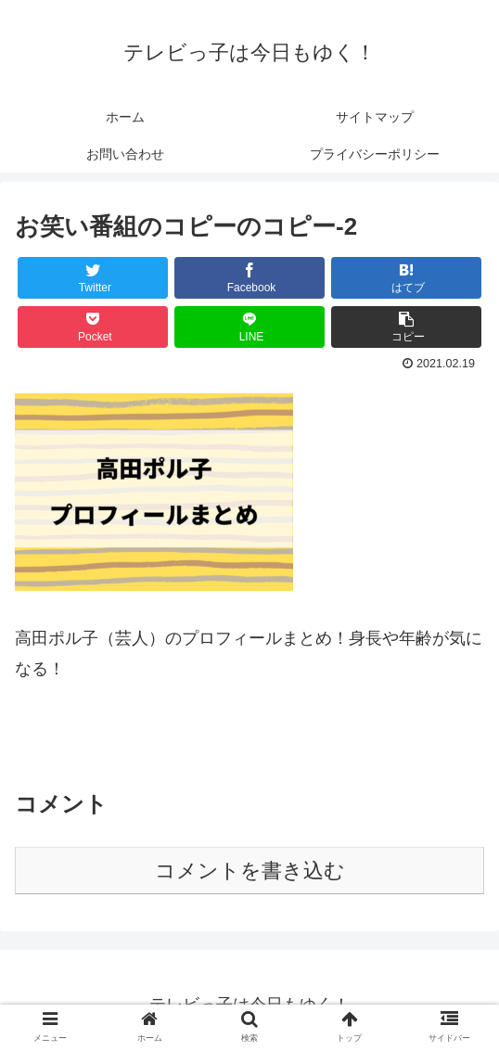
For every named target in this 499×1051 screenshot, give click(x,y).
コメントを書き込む (250, 870)
